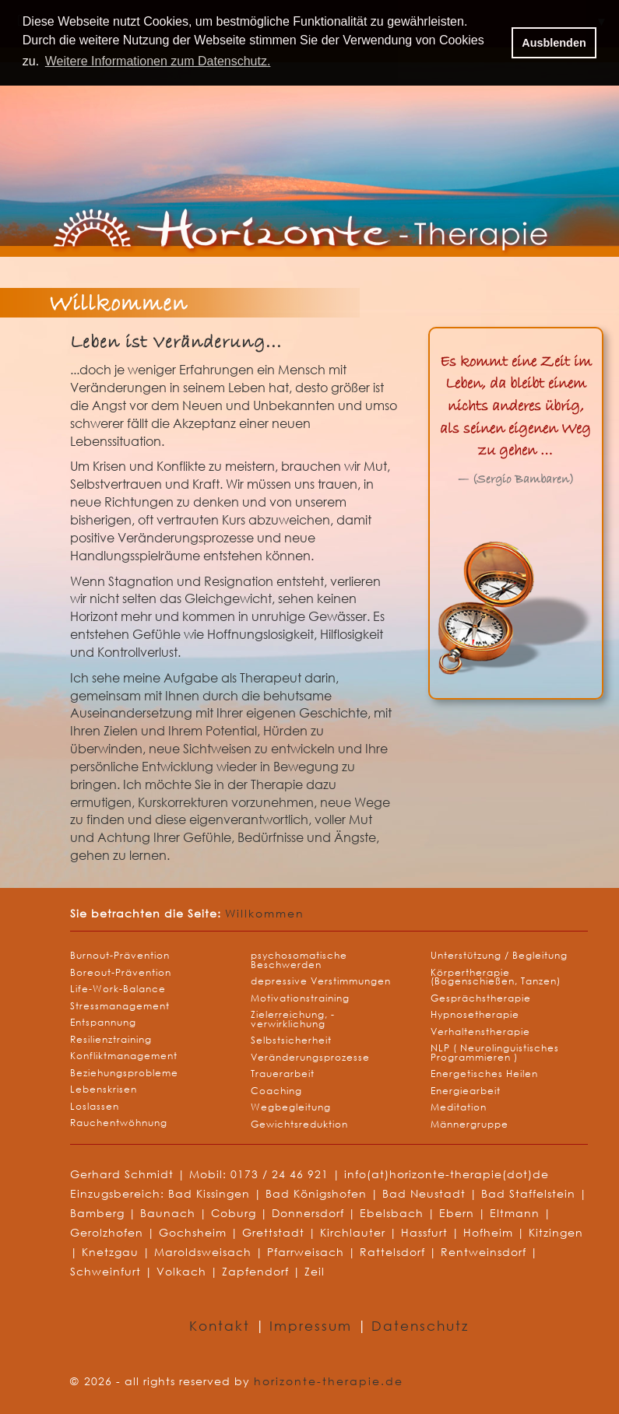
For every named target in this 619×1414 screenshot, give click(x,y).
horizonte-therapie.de (328, 1381)
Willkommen (264, 913)
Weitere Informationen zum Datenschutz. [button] (158, 61)
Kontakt (222, 1326)
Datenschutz (420, 1326)
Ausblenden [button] (554, 43)
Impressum (313, 1326)
